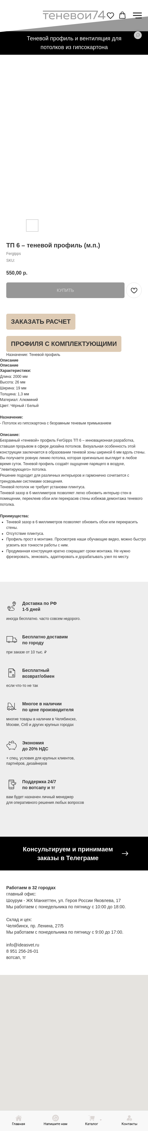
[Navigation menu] (137, 16)
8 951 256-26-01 (22, 951)
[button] (110, 15)
